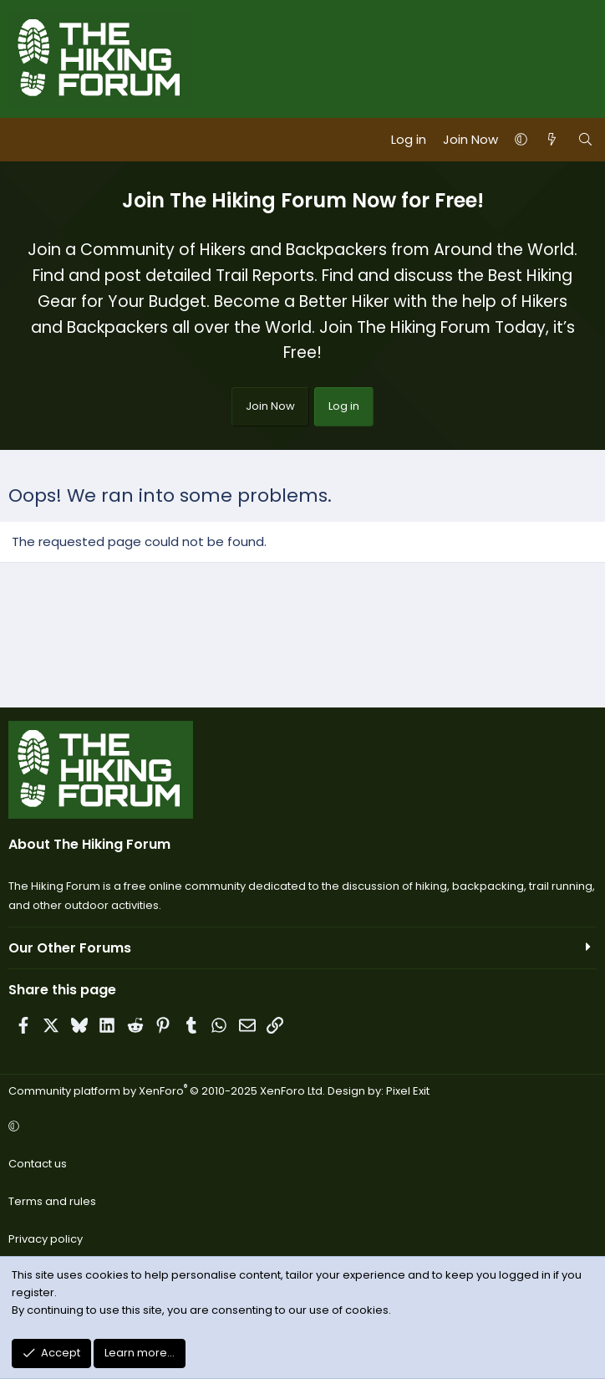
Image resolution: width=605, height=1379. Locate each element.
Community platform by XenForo (166, 1091)
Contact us (37, 1164)
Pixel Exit (408, 1091)
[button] (521, 139)
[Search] (585, 139)
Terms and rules (52, 1201)
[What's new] (552, 139)
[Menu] (21, 139)
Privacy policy (45, 1239)
